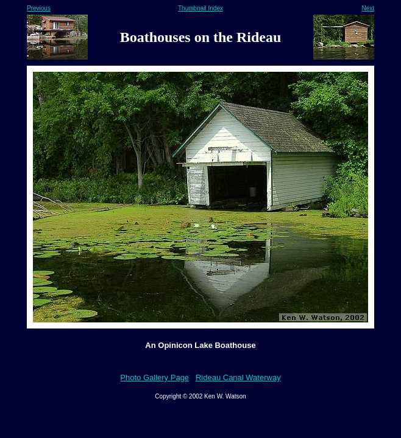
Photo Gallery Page (154, 377)
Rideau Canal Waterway (238, 377)
